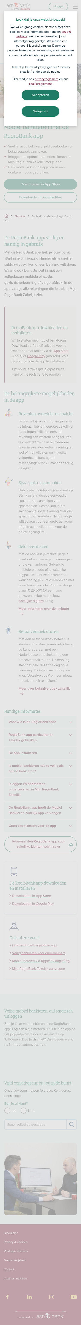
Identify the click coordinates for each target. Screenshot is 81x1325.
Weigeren (40, 111)
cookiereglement (40, 83)
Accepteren (40, 95)
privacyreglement (46, 79)
